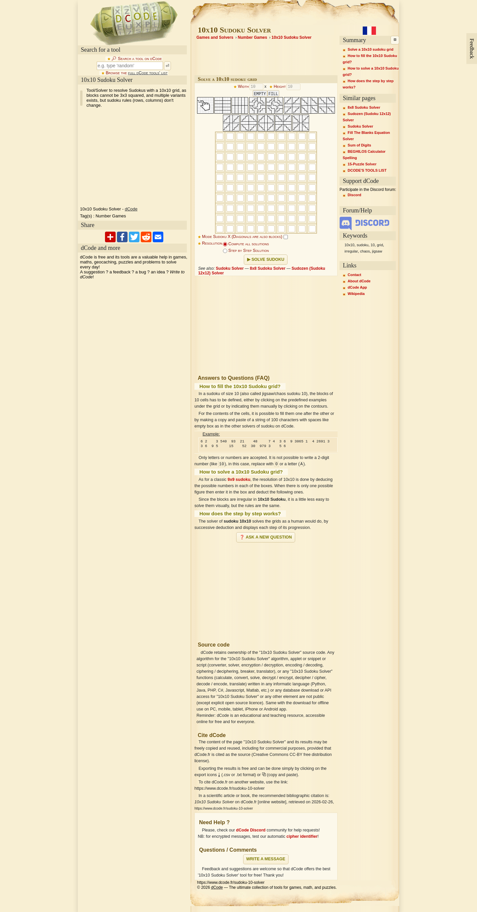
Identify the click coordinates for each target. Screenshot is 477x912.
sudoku (362, 245)
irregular (351, 251)
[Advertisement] (266, 589)
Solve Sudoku (267, 259)
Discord (354, 195)
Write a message (265, 859)
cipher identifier (302, 836)
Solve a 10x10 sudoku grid (371, 49)
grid (380, 245)
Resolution (212, 243)
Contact (354, 275)
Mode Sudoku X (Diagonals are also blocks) (245, 236)
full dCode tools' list (147, 73)
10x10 (349, 245)
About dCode (359, 281)
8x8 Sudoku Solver (267, 268)
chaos (365, 251)
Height (280, 87)
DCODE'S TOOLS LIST (367, 170)
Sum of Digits (359, 145)
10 (373, 245)
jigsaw (377, 251)
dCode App (357, 287)
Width (243, 87)
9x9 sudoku (239, 479)
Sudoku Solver (230, 268)
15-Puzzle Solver (362, 164)
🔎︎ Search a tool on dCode (136, 58)
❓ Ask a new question (265, 537)
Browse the (137, 73)
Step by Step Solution (246, 250)
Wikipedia (356, 294)
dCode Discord (251, 830)
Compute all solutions (246, 244)
